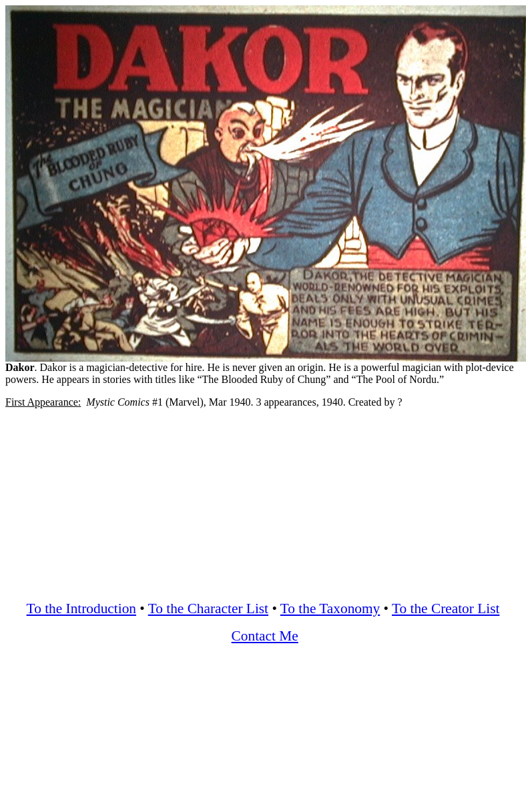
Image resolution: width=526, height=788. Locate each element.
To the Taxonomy (330, 609)
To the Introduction (81, 609)
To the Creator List (445, 609)
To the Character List (208, 609)
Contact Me (265, 636)
